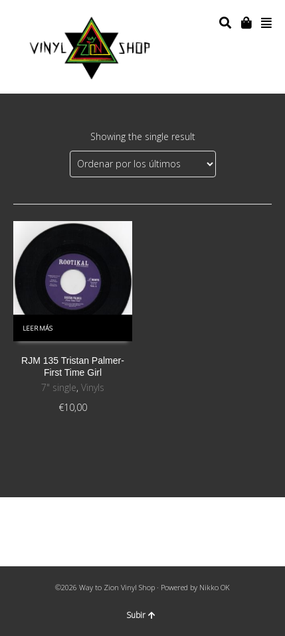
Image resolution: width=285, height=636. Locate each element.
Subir (140, 615)
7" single (58, 387)
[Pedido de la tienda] (143, 164)
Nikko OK (214, 587)
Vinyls (92, 387)
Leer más (37, 328)
